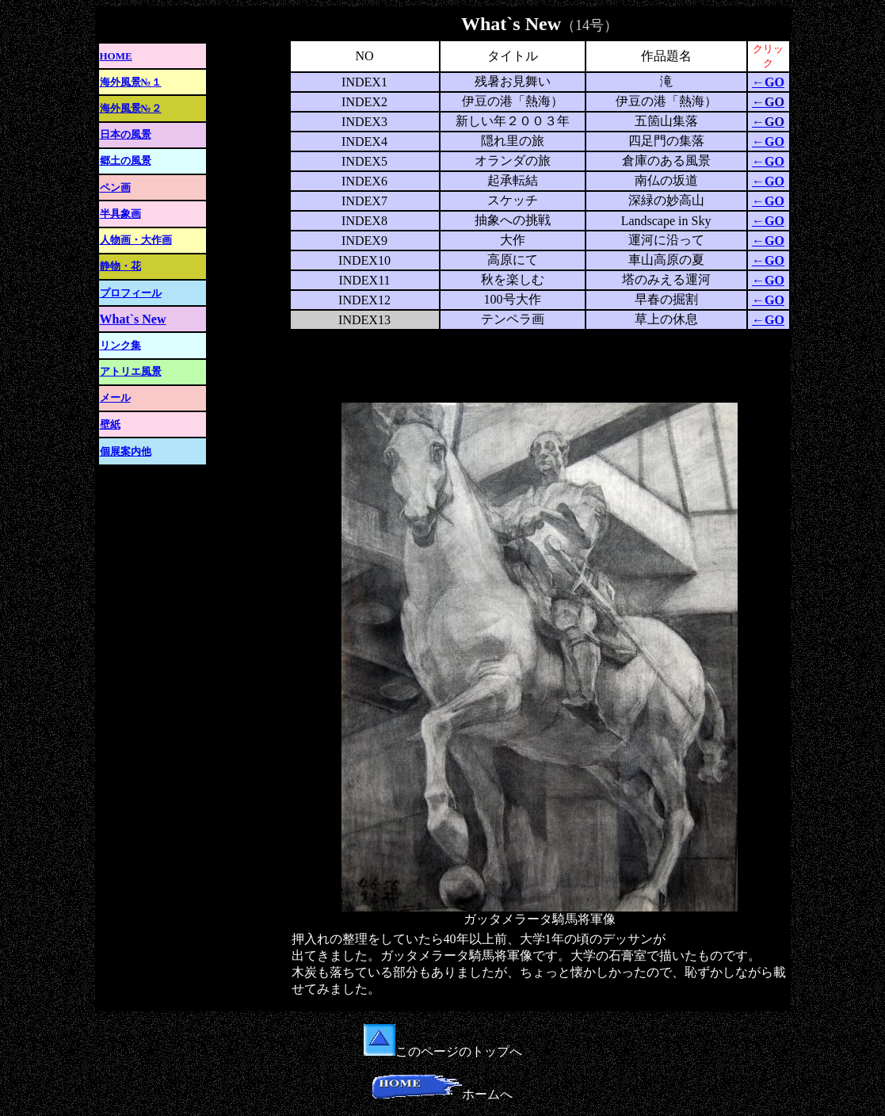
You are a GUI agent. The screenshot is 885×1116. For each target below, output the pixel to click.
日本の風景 (125, 134)
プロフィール (131, 293)
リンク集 (120, 345)
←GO (768, 82)
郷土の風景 (125, 160)
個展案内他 (125, 451)
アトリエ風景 (131, 371)
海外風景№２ (131, 108)
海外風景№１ (131, 82)
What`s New (133, 319)
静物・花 (120, 266)
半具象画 (120, 214)
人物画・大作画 (136, 240)
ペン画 (115, 187)
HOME (116, 56)
